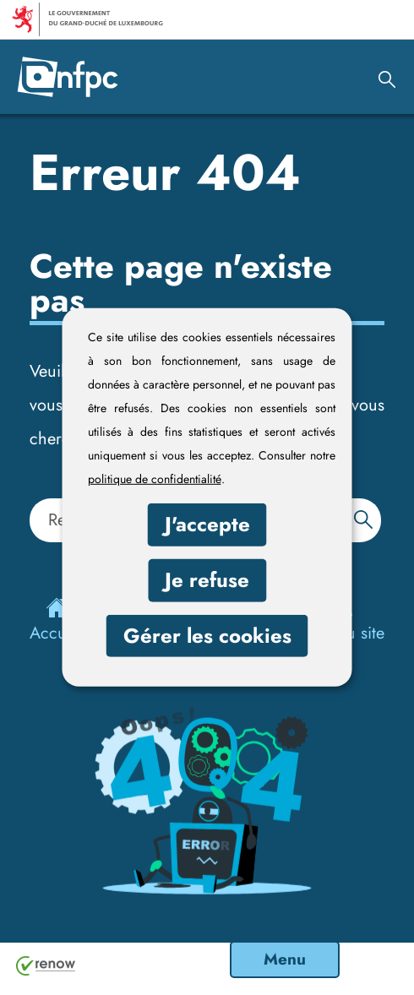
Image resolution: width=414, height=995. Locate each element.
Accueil (57, 621)
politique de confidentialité (154, 478)
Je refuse (207, 580)
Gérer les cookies (207, 635)
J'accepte (207, 524)
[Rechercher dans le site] (363, 518)
